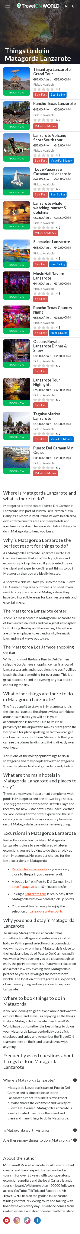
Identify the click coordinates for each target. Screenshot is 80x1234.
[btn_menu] (7, 5)
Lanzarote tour (35, 894)
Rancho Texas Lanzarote (29, 869)
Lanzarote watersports (46, 911)
